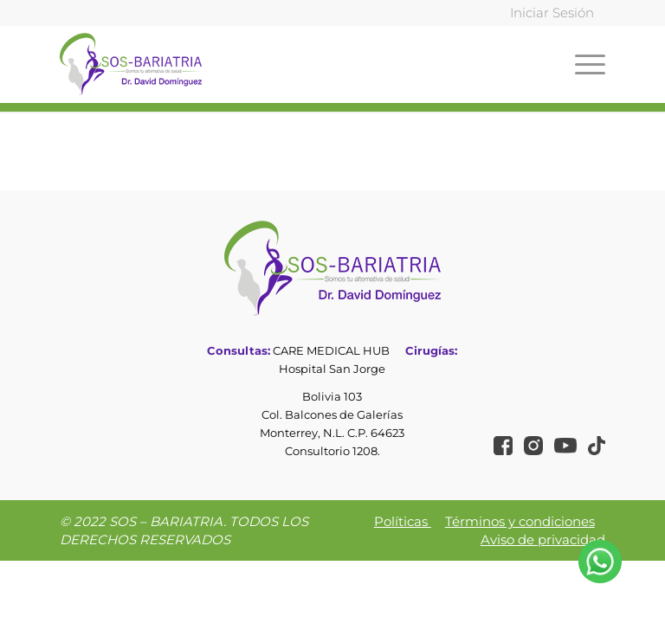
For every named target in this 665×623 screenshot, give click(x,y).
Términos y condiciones (520, 521)
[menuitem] (547, 13)
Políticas (402, 521)
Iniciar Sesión (552, 12)
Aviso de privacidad (543, 539)
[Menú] (585, 64)
